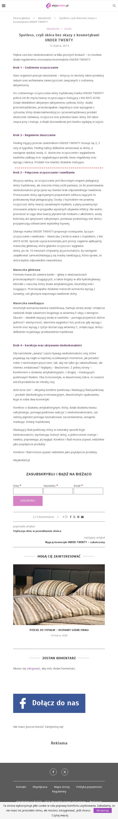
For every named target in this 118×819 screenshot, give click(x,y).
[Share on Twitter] (74, 517)
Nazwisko (51, 485)
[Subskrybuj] (28, 501)
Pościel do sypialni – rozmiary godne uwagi (59, 630)
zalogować (33, 668)
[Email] (88, 491)
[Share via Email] (82, 517)
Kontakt (21, 787)
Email (78, 485)
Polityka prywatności (89, 787)
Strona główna (21, 18)
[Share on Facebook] (70, 517)
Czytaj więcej (60, 815)
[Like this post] (66, 517)
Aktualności (44, 18)
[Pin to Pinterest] (78, 517)
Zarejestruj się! (54, 726)
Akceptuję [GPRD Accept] (102, 810)
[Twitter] (64, 772)
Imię (17, 485)
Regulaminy (59, 791)
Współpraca (40, 787)
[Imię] (28, 491)
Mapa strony (62, 787)
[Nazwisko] (58, 491)
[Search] (114, 5)
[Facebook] (53, 772)
